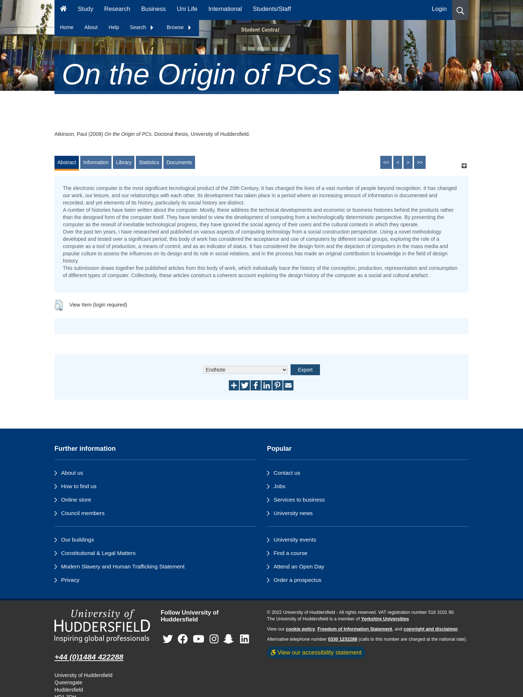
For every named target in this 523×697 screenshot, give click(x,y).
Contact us (286, 473)
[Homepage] (63, 10)
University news (293, 513)
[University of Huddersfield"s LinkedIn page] (244, 639)
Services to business (299, 500)
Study (85, 8)
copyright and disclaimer (431, 629)
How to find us (79, 486)
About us (72, 473)
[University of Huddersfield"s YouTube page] (198, 639)
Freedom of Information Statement (354, 629)
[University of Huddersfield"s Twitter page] (168, 639)
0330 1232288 (342, 639)
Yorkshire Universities (385, 618)
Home (66, 27)
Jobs (279, 486)
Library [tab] (123, 162)
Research (117, 8)
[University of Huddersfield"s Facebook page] (183, 639)
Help (114, 27)
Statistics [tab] (149, 162)
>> (420, 162)
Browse (179, 27)
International (225, 8)
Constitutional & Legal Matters (98, 553)
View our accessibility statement (316, 652)
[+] (464, 166)
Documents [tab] (179, 162)
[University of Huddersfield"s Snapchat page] (229, 639)
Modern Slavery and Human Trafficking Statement (123, 566)
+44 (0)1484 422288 (88, 657)
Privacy (70, 580)
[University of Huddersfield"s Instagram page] (214, 639)
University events (294, 539)
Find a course (290, 553)
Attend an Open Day (298, 566)
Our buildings (77, 539)
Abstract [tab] (66, 162)
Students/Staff (272, 8)
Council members (83, 513)
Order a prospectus (297, 580)
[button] (460, 10)
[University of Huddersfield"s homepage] (102, 626)
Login (439, 8)
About (91, 27)
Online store (76, 500)
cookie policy (300, 629)
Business (153, 8)
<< (386, 162)
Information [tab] (96, 162)
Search (142, 27)
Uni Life (187, 8)
